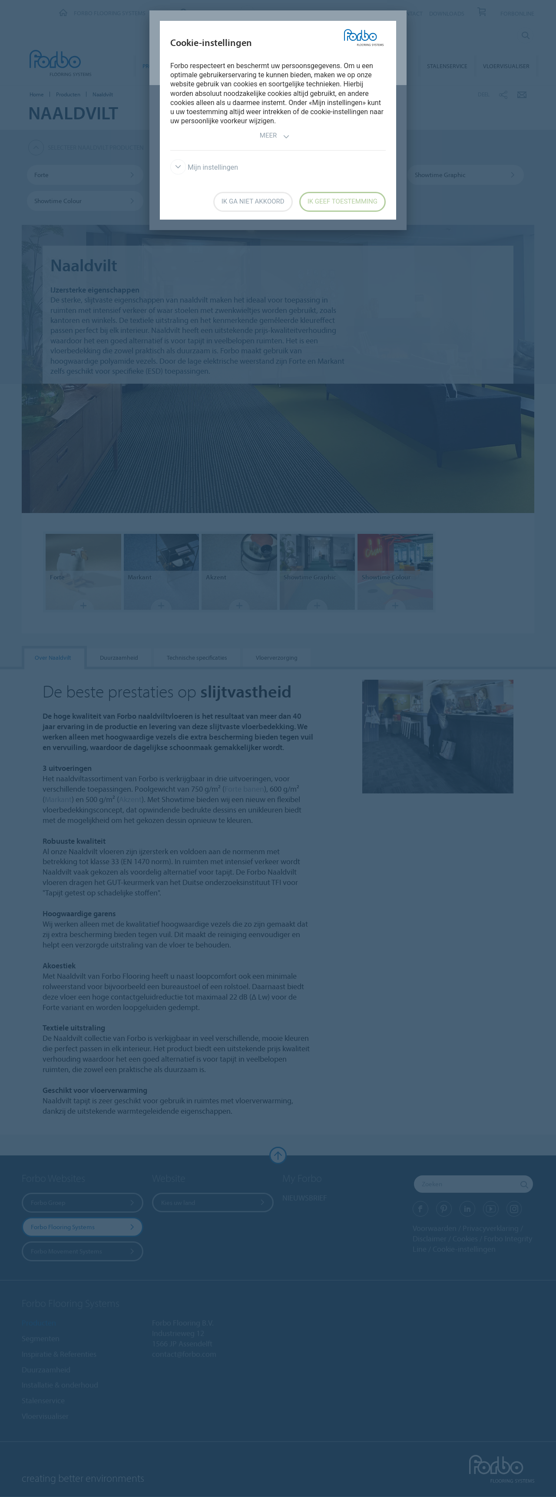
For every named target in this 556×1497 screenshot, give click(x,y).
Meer (275, 136)
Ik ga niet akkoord (253, 201)
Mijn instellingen (204, 167)
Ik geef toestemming (342, 201)
